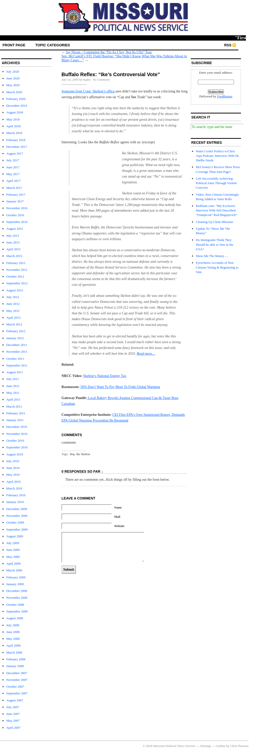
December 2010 (16, 427)
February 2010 (15, 495)
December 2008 (16, 591)
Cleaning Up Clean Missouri (214, 222)
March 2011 (14, 406)
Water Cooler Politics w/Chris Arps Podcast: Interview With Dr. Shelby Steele (217, 155)
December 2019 (16, 105)
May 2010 (13, 474)
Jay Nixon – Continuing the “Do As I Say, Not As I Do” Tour (109, 52)
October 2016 (15, 215)
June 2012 (13, 304)
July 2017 (12, 160)
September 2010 (17, 447)
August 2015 (14, 228)
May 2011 (13, 393)
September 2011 (16, 365)
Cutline (220, 746)
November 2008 (16, 597)
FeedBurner (224, 96)
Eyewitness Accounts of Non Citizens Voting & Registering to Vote (217, 267)
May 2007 (13, 720)
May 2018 (13, 119)
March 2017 (14, 188)
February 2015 (15, 263)
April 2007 (13, 727)
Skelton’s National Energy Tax (104, 376)
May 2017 (13, 174)
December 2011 (16, 345)
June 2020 (13, 78)
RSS (227, 45)
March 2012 (14, 324)
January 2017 (15, 201)
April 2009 (13, 563)
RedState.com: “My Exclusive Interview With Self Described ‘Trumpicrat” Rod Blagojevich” (216, 210)
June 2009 (13, 550)
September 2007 (17, 693)
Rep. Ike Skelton (80, 454)
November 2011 (16, 351)
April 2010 (13, 481)
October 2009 (15, 522)
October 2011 (15, 358)
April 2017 (13, 181)
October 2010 (15, 440)
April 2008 (13, 645)
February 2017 (15, 194)
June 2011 (13, 386)
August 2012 (14, 290)
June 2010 (13, 468)
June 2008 (13, 632)
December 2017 (16, 147)
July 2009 (12, 543)
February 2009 (15, 577)
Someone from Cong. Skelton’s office (88, 91)
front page (14, 45)
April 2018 (13, 126)
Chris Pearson (239, 746)
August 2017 (14, 153)
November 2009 (16, 516)
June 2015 (13, 242)
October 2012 (15, 276)
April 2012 (13, 317)
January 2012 (15, 338)
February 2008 (15, 659)
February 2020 (15, 99)
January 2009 (15, 584)
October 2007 (15, 686)
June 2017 (13, 167)
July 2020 (12, 71)
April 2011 (13, 399)
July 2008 (12, 625)
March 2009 (14, 570)
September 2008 (17, 611)
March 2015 (14, 256)
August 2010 (14, 454)
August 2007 (14, 700)
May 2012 (13, 311)
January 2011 (15, 420)
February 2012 (15, 331)
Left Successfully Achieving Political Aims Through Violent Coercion (216, 183)
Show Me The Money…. (212, 256)
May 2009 (13, 557)
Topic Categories (52, 45)
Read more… (146, 353)
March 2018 (14, 133)
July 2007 (12, 707)
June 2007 (13, 714)
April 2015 (13, 249)
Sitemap (205, 746)
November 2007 (16, 680)
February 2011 (15, 413)
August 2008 (14, 618)
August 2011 (14, 372)
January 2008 (15, 666)
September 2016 (17, 222)
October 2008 (15, 604)
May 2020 (13, 85)
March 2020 (14, 92)
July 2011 (12, 379)
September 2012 (17, 283)
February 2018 (15, 140)
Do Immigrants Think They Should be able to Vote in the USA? (214, 244)
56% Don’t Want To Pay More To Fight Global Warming (120, 387)
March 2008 (14, 652)
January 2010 (15, 502)
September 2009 (17, 529)
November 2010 (16, 434)
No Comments (101, 79)
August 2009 (14, 536)
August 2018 (14, 112)
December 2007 (16, 673)
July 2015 (12, 235)
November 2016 (16, 208)
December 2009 (16, 509)
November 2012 (16, 270)
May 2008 (13, 639)
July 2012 (12, 297)
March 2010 (14, 488)
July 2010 (12, 461)
